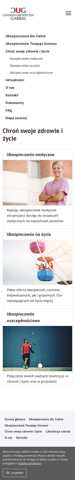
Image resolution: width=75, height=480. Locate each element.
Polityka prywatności (29, 463)
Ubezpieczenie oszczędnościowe (31, 73)
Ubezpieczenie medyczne (26, 58)
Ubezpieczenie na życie (25, 66)
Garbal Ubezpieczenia (18, 13)
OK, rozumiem (14, 473)
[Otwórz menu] (68, 13)
